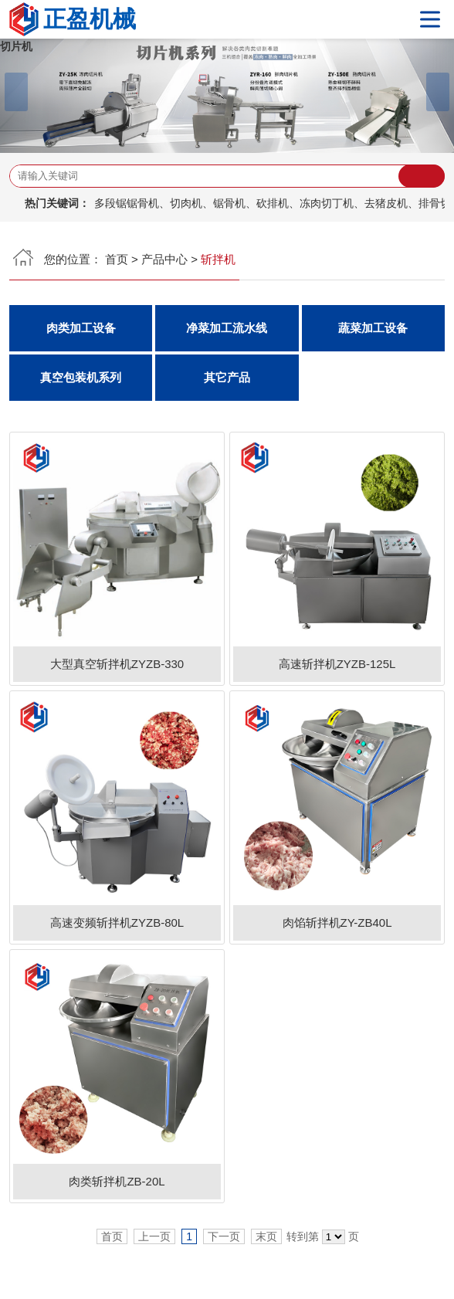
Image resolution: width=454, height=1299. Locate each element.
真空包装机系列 (80, 377)
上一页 (154, 1236)
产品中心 (164, 259)
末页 (266, 1236)
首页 (116, 259)
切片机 (16, 46)
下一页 (224, 1236)
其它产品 (227, 377)
